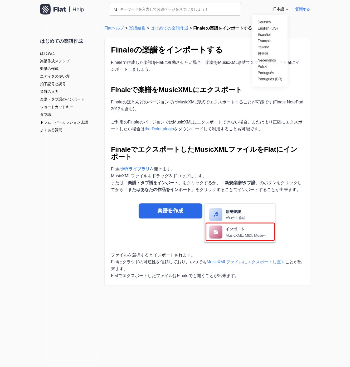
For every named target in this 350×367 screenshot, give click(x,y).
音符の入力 (49, 91)
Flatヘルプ (114, 28)
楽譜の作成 (49, 68)
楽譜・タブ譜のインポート (62, 99)
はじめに (47, 53)
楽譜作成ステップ (55, 61)
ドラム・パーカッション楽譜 (64, 122)
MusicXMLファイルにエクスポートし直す (246, 262)
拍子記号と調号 (53, 84)
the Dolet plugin (159, 129)
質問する (302, 9)
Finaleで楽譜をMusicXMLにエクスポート (176, 90)
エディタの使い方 (55, 76)
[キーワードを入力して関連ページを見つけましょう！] (175, 9)
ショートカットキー (56, 107)
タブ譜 (45, 114)
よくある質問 (51, 130)
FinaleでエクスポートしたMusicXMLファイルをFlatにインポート (204, 153)
